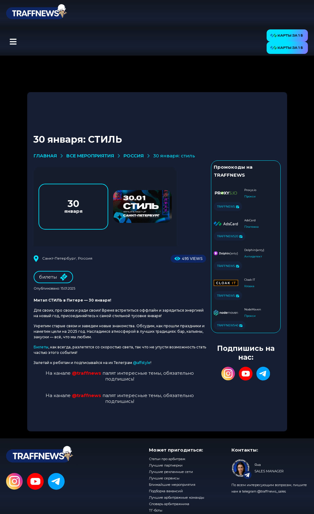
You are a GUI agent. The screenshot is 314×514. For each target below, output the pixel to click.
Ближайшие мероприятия (172, 484)
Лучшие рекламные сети (171, 472)
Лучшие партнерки (166, 465)
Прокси (250, 196)
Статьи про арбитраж (167, 459)
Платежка (251, 226)
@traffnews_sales (271, 491)
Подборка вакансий (166, 491)
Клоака (249, 286)
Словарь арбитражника (169, 504)
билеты (53, 277)
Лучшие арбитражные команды (176, 497)
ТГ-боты (155, 510)
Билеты (41, 347)
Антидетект (253, 256)
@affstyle (141, 362)
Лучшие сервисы (164, 478)
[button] (13, 42)
